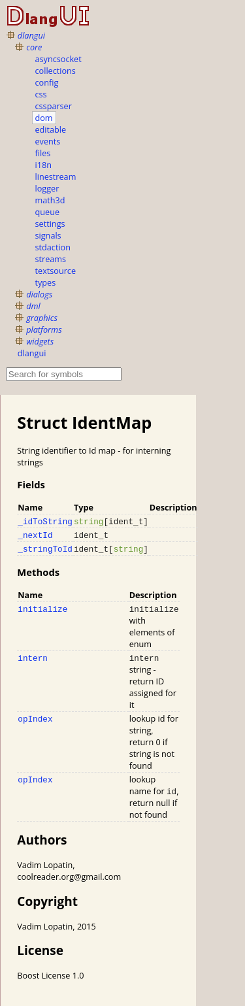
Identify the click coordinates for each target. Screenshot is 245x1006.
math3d (50, 200)
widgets (40, 341)
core (34, 47)
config (47, 82)
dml (33, 306)
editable (51, 129)
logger (47, 188)
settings (50, 223)
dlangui (31, 35)
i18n (43, 165)
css (41, 94)
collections (55, 70)
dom (44, 118)
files (43, 153)
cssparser (53, 106)
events (48, 141)
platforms (43, 329)
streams (51, 259)
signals (48, 235)
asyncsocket (58, 59)
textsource (55, 271)
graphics (41, 318)
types (45, 282)
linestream (55, 176)
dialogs (39, 294)
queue (47, 212)
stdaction (53, 247)
